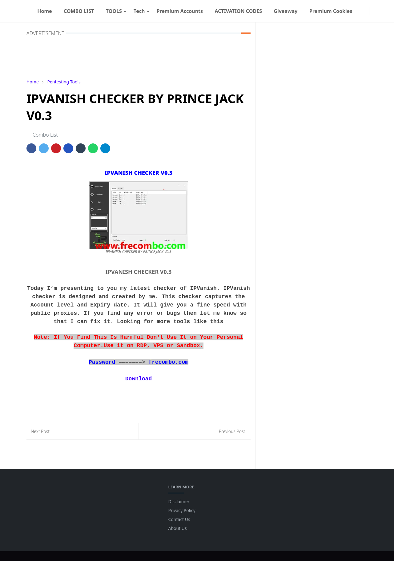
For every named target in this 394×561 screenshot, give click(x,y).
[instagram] (365, 11)
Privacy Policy (181, 510)
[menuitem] (44, 11)
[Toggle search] (378, 11)
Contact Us (179, 519)
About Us (177, 528)
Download (138, 379)
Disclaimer (179, 501)
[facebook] (360, 11)
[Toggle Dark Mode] (373, 11)
